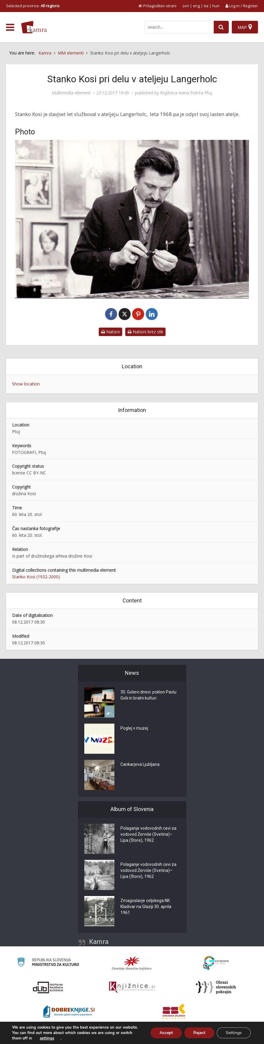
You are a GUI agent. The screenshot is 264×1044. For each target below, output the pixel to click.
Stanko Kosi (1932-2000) (36, 577)
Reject (199, 1033)
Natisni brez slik (145, 332)
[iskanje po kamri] (179, 27)
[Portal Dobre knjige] (69, 1011)
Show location (26, 384)
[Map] (245, 27)
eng (196, 5)
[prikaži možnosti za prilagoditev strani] (157, 5)
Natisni (110, 332)
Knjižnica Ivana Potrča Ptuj (186, 93)
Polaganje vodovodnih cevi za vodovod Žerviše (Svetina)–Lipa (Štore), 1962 (148, 834)
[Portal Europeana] (216, 963)
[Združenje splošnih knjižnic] (174, 1011)
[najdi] (221, 27)
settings (47, 1038)
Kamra (99, 941)
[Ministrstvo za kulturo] (48, 963)
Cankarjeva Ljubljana (140, 764)
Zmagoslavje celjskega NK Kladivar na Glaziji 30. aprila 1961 (145, 906)
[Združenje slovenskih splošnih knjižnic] (132, 987)
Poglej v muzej (134, 728)
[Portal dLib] (48, 987)
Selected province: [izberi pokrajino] (33, 5)
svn (185, 5)
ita (206, 5)
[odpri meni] (10, 27)
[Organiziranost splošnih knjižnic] (132, 963)
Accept (166, 1033)
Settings (234, 1033)
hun (215, 5)
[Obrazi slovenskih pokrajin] (216, 987)
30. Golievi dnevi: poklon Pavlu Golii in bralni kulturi (148, 695)
